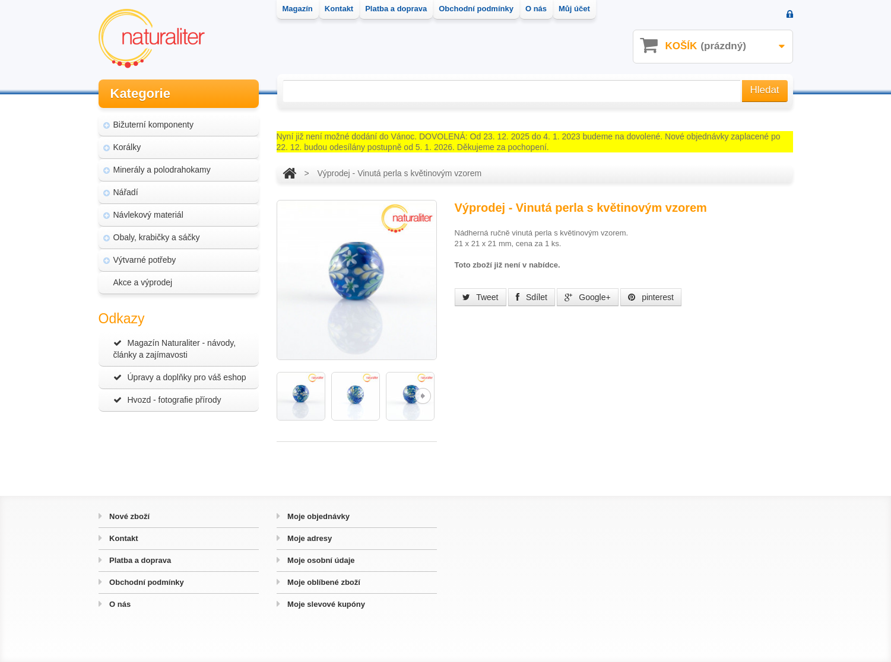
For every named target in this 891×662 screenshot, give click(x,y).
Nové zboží (128, 516)
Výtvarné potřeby (144, 260)
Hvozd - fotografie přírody (167, 400)
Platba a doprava (139, 560)
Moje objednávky (318, 516)
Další (423, 396)
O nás (119, 604)
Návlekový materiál (148, 214)
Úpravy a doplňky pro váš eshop (179, 377)
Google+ (587, 297)
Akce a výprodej (143, 282)
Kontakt (122, 538)
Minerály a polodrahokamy (162, 169)
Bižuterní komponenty (153, 124)
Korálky (127, 147)
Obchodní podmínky (145, 582)
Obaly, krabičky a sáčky (156, 237)
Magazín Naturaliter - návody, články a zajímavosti (174, 348)
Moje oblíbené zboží (323, 582)
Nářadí (125, 192)
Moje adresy (309, 538)
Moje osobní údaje (320, 560)
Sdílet (531, 297)
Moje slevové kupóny (325, 604)
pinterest (651, 297)
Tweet (480, 297)
